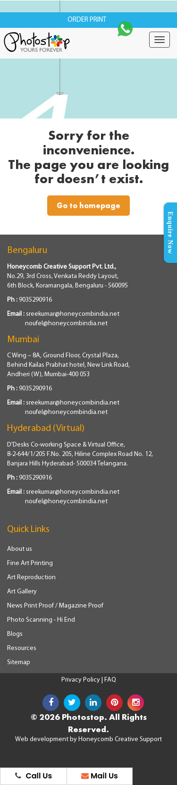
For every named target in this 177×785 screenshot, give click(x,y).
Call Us (33, 775)
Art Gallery (22, 591)
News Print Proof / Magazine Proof (55, 605)
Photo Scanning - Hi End (41, 620)
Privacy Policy (81, 680)
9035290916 (35, 300)
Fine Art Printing (30, 563)
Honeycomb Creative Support (120, 739)
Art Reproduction (31, 577)
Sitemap (18, 662)
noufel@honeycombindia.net (66, 323)
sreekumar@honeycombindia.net (72, 314)
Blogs (15, 634)
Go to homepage (88, 205)
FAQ (110, 680)
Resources (21, 648)
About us (19, 549)
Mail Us (99, 775)
